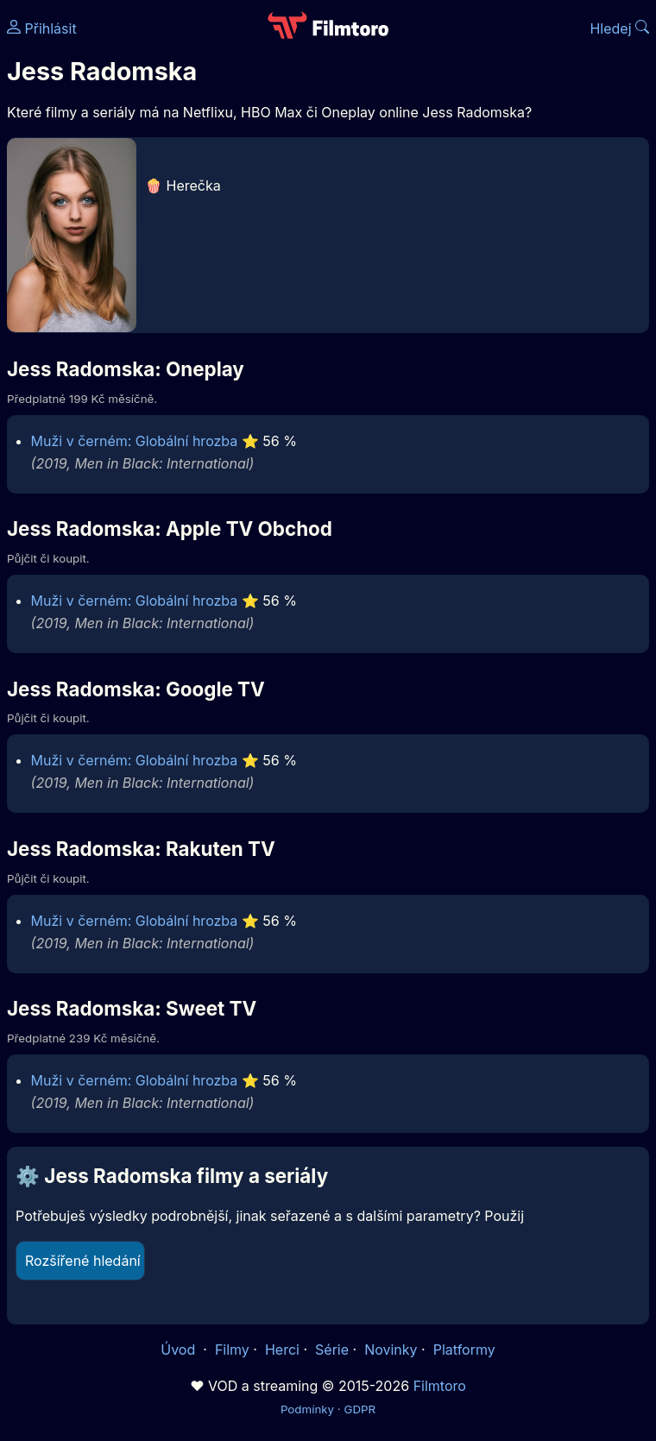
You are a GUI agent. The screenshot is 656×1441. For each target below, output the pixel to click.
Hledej (619, 28)
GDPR (359, 1409)
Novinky (390, 1349)
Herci (282, 1349)
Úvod (180, 1349)
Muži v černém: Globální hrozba (134, 441)
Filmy (232, 1349)
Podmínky (307, 1409)
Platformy (464, 1349)
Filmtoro (439, 1385)
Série (332, 1349)
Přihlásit (42, 28)
